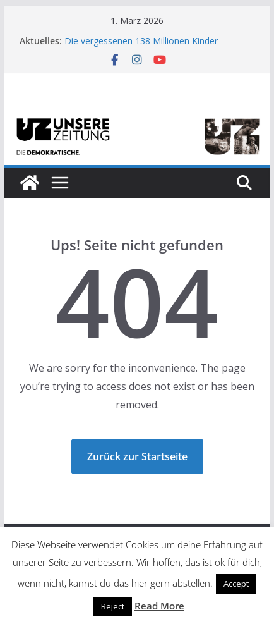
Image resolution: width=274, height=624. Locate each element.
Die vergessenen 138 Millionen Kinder (141, 41)
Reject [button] (112, 606)
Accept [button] (236, 583)
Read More (159, 605)
